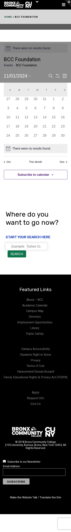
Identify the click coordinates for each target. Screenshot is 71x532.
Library (34, 328)
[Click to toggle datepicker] (17, 76)
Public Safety (35, 334)
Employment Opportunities (34, 322)
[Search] (26, 246)
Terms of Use (35, 366)
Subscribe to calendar (33, 174)
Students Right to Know (35, 354)
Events (8, 65)
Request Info (35, 398)
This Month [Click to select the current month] (35, 161)
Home (8, 17)
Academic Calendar (35, 305)
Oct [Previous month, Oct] (7, 161)
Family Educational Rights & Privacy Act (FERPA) (36, 377)
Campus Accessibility (35, 349)
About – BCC (34, 300)
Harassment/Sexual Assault (35, 371)
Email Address (11, 466)
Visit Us (35, 404)
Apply (35, 392)
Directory (35, 316)
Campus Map (35, 311)
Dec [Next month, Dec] (63, 161)
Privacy (36, 360)
